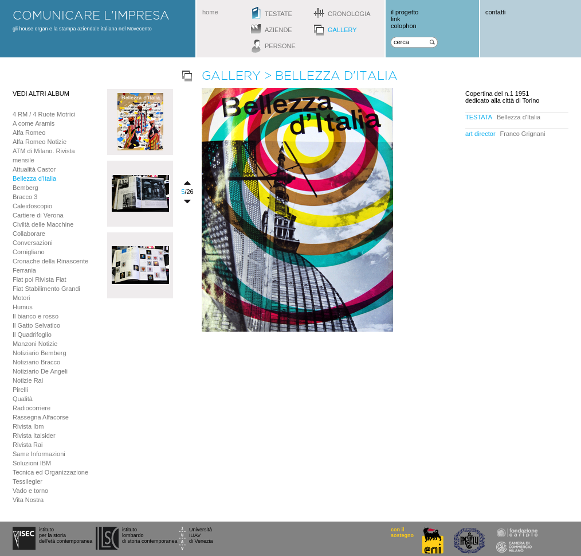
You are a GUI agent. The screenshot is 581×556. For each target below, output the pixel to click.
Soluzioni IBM (32, 463)
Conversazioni (33, 242)
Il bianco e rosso (35, 316)
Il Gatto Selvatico (36, 325)
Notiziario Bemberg (39, 352)
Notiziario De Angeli (40, 371)
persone (280, 45)
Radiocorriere (31, 408)
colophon (404, 25)
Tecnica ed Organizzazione (50, 472)
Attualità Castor (34, 169)
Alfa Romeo (29, 132)
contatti (495, 12)
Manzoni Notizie (35, 343)
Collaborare (29, 233)
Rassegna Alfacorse (41, 417)
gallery (342, 29)
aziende (278, 29)
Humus (23, 307)
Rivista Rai (28, 444)
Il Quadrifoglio (32, 334)
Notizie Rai (28, 380)
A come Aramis (33, 123)
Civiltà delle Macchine (43, 224)
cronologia (349, 13)
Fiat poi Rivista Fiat (39, 279)
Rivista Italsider (34, 435)
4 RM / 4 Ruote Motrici (44, 114)
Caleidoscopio (32, 206)
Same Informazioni (39, 453)
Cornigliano (29, 251)
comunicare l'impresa (91, 15)
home (210, 12)
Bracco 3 (25, 196)
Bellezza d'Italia (34, 178)
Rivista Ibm (28, 426)
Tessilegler (27, 481)
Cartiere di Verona (38, 215)
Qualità (23, 398)
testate (278, 13)
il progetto (404, 12)
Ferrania (24, 270)
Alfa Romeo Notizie (39, 141)
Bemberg (25, 187)
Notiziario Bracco (36, 362)
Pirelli (20, 389)
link (396, 18)
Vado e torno (30, 490)
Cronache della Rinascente (50, 261)
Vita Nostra (28, 499)
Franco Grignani (522, 133)
